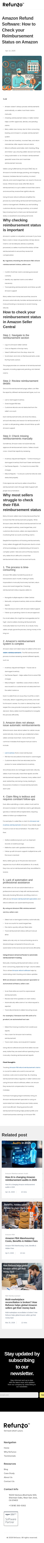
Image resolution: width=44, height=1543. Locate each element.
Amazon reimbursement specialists (24, 899)
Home (6, 1448)
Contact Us (9, 1481)
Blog (6, 1469)
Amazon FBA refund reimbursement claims (25, 1067)
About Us (8, 1477)
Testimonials (10, 1456)
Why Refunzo (10, 1452)
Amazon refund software (21, 970)
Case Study (9, 1473)
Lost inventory (10, 753)
